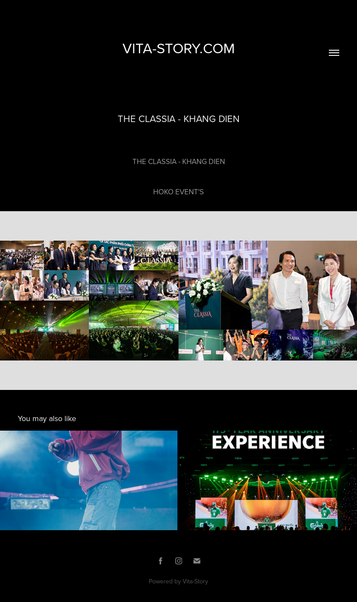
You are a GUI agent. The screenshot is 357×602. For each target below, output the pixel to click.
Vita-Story (195, 581)
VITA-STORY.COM (178, 48)
